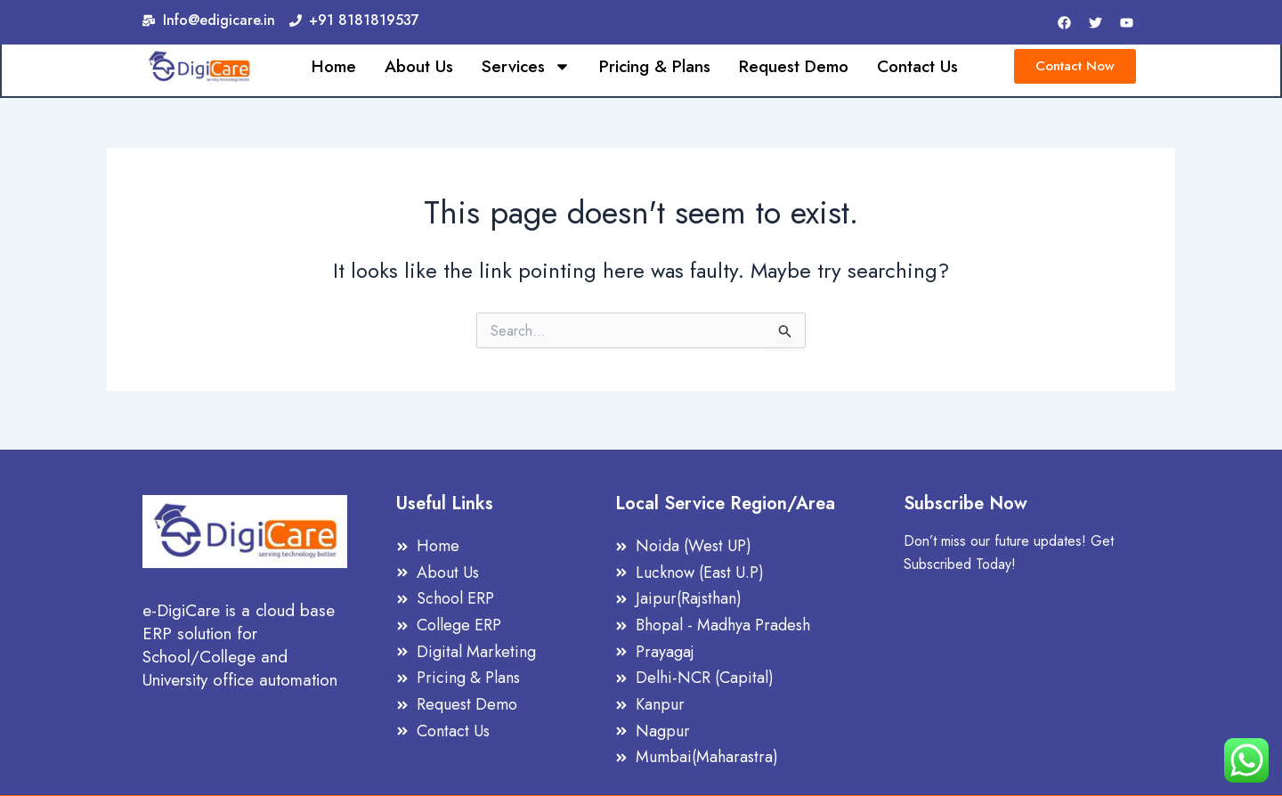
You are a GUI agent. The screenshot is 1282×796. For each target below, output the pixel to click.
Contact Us (917, 67)
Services (526, 67)
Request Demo (793, 67)
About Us (419, 67)
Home (334, 67)
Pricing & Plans (654, 67)
